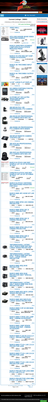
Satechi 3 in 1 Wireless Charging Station (42, 47)
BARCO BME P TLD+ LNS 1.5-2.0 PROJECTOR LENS (22, 345)
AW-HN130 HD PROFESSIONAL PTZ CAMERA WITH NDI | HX (21, 117)
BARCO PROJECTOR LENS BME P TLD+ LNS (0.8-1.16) (22, 379)
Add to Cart (25, 42)
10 (21, 385)
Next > (29, 385)
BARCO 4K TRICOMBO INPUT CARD (21, 65)
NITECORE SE (42, 63)
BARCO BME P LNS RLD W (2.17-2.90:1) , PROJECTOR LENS (22, 336)
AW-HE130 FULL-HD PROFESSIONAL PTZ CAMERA (21, 108)
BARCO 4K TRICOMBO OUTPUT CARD (21, 74)
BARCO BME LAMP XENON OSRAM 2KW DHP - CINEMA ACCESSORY (20, 327)
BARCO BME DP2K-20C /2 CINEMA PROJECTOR (19, 210)
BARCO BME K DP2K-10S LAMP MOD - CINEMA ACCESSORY (21, 317)
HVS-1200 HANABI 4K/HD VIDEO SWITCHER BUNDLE (22, 37)
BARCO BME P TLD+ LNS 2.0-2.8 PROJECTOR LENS (22, 354)
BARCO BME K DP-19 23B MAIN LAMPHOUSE (21, 308)
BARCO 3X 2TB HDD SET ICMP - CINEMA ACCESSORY (22, 56)
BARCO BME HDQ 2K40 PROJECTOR (18, 266)
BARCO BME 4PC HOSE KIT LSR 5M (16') (22, 194)
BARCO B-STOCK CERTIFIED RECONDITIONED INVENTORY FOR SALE (21, 184)
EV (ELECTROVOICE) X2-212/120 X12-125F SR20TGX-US (42, 76)
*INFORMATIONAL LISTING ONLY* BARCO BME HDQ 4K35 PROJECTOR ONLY (21, 284)
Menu (2, 15)
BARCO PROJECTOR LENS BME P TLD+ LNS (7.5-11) (22, 371)
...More (32, 32)
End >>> (31, 386)
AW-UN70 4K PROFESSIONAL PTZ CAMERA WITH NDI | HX (21, 153)
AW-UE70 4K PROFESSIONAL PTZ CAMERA (21, 144)
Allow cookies (43, 400)
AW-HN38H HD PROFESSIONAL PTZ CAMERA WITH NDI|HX (21, 128)
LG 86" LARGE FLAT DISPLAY (21, 82)
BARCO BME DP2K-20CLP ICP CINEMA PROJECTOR (21, 228)
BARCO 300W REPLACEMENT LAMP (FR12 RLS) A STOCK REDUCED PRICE (21, 47)
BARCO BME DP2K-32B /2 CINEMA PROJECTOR (19, 236)
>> (32, 385)
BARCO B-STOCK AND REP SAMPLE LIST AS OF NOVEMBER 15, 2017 (22, 164)
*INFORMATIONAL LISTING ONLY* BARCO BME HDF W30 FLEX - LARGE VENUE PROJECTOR (21, 256)
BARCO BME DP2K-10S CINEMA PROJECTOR (22, 202)
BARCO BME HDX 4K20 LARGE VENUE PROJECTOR (21, 292)
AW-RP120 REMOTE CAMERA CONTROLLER (21, 136)
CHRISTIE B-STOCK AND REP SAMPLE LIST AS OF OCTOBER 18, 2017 (21, 174)
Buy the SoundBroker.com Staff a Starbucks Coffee (11, 395)
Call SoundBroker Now (42, 21)
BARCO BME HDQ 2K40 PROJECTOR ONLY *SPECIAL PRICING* (21, 275)
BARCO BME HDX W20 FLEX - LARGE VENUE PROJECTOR (21, 300)
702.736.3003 (31, 15)
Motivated (32, 39)
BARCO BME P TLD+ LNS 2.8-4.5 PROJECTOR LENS (22, 363)
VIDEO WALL (14, 28)
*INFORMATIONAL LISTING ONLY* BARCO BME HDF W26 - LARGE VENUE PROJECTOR (21, 246)
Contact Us (17, 32)
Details (41, 399)
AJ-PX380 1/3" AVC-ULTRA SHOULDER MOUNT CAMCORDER (19, 98)
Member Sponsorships (42, 19)
